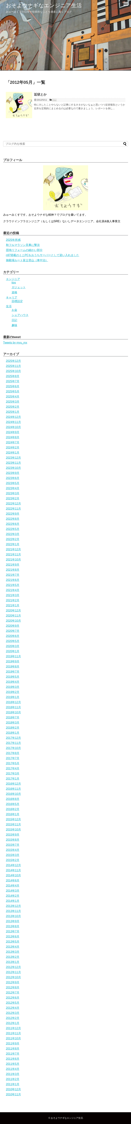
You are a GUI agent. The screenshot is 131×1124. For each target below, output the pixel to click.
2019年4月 (13, 681)
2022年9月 (13, 513)
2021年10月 (13, 559)
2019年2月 (13, 691)
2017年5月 (13, 763)
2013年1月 (13, 961)
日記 (54, 100)
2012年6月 (13, 997)
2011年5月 (13, 1063)
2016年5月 (13, 804)
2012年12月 (13, 967)
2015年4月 (13, 849)
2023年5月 (13, 483)
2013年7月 (13, 931)
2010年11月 (13, 1094)
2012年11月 (13, 972)
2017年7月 (13, 758)
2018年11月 (13, 707)
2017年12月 (13, 737)
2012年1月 (13, 1023)
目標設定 (17, 301)
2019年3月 (13, 686)
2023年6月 (13, 478)
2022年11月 (13, 508)
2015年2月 (13, 860)
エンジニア (13, 279)
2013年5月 (13, 941)
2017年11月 (13, 742)
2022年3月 (13, 534)
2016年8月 (13, 798)
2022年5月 (13, 528)
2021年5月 (13, 585)
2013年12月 (13, 905)
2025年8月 (13, 376)
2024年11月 (13, 422)
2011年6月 (13, 1058)
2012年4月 (13, 1007)
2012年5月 (13, 1002)
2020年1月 (13, 651)
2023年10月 (13, 467)
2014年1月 (13, 900)
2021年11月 (13, 554)
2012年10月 (13, 977)
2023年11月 (13, 462)
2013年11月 (13, 911)
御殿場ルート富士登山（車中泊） (27, 260)
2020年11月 (13, 615)
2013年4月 (13, 946)
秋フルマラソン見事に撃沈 (23, 244)
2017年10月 (13, 748)
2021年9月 (13, 564)
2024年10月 (13, 427)
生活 (9, 306)
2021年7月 (13, 574)
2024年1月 (13, 452)
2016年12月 (13, 783)
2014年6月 (13, 880)
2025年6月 (13, 386)
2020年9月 (13, 625)
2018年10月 (13, 712)
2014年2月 (13, 895)
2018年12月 (13, 702)
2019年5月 (13, 676)
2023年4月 (13, 488)
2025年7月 (13, 381)
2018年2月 (13, 727)
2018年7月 (13, 717)
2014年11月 (13, 870)
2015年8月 (13, 839)
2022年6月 (13, 523)
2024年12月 (13, 416)
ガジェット (19, 287)
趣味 (14, 325)
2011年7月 (13, 1053)
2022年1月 (13, 544)
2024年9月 (13, 432)
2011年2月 (13, 1079)
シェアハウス (20, 315)
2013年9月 (13, 921)
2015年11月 (13, 824)
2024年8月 (13, 437)
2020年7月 (13, 630)
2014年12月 (13, 865)
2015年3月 (13, 854)
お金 (14, 309)
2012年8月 (13, 987)
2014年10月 (13, 875)
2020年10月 (13, 620)
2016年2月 (13, 809)
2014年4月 (13, 885)
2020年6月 (13, 635)
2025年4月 (13, 396)
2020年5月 (13, 641)
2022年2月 (13, 539)
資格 (14, 292)
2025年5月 (13, 391)
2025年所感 (13, 239)
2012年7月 (13, 992)
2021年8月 (13, 569)
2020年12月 (13, 610)
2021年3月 (13, 595)
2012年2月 (13, 1018)
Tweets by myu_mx (15, 342)
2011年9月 (13, 1043)
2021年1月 (13, 605)
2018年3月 (13, 722)
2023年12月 (13, 457)
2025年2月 (13, 406)
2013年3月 (13, 951)
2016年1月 (13, 814)
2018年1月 (13, 732)
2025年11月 (13, 365)
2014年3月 (13, 890)
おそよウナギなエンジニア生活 (44, 5)
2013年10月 (13, 916)
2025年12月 (13, 360)
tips (14, 282)
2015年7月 (13, 844)
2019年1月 (13, 697)
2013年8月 (13, 926)
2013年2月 (13, 956)
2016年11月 (13, 788)
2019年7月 (13, 671)
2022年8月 (13, 518)
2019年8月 (13, 666)
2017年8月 (13, 753)
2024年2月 (13, 447)
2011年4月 (13, 1068)
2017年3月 (13, 773)
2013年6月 (13, 936)
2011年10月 (13, 1038)
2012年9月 (13, 982)
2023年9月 (13, 472)
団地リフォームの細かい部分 (24, 250)
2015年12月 (13, 819)
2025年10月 (13, 371)
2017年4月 (13, 768)
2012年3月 (13, 1012)
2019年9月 (13, 661)
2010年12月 (13, 1089)
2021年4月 (13, 590)
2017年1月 (13, 778)
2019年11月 (13, 656)
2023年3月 (13, 493)
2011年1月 (13, 1084)
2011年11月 (13, 1033)
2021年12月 (13, 549)
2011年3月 (13, 1074)
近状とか (40, 94)
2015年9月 (13, 834)
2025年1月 (13, 411)
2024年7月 (13, 442)
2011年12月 (13, 1028)
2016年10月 (13, 793)
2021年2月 (13, 600)
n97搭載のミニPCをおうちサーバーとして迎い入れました (42, 255)
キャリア (11, 297)
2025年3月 (13, 401)
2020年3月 (13, 646)
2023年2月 (13, 498)
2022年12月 (13, 503)
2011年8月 (13, 1048)
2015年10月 (13, 829)
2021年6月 (13, 579)
